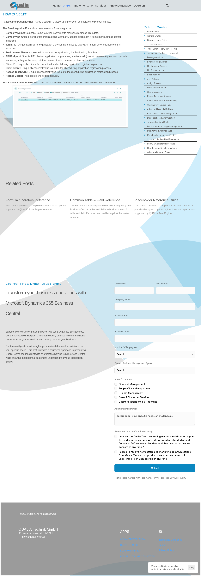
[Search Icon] (167, 5)
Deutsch (139, 5)
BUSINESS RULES (129, 545)
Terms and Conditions (170, 539)
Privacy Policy (166, 550)
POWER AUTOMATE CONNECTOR (137, 556)
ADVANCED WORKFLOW (132, 539)
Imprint (162, 545)
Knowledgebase (120, 5)
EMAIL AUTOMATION (130, 550)
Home (57, 5)
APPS (67, 5)
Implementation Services (90, 5)
